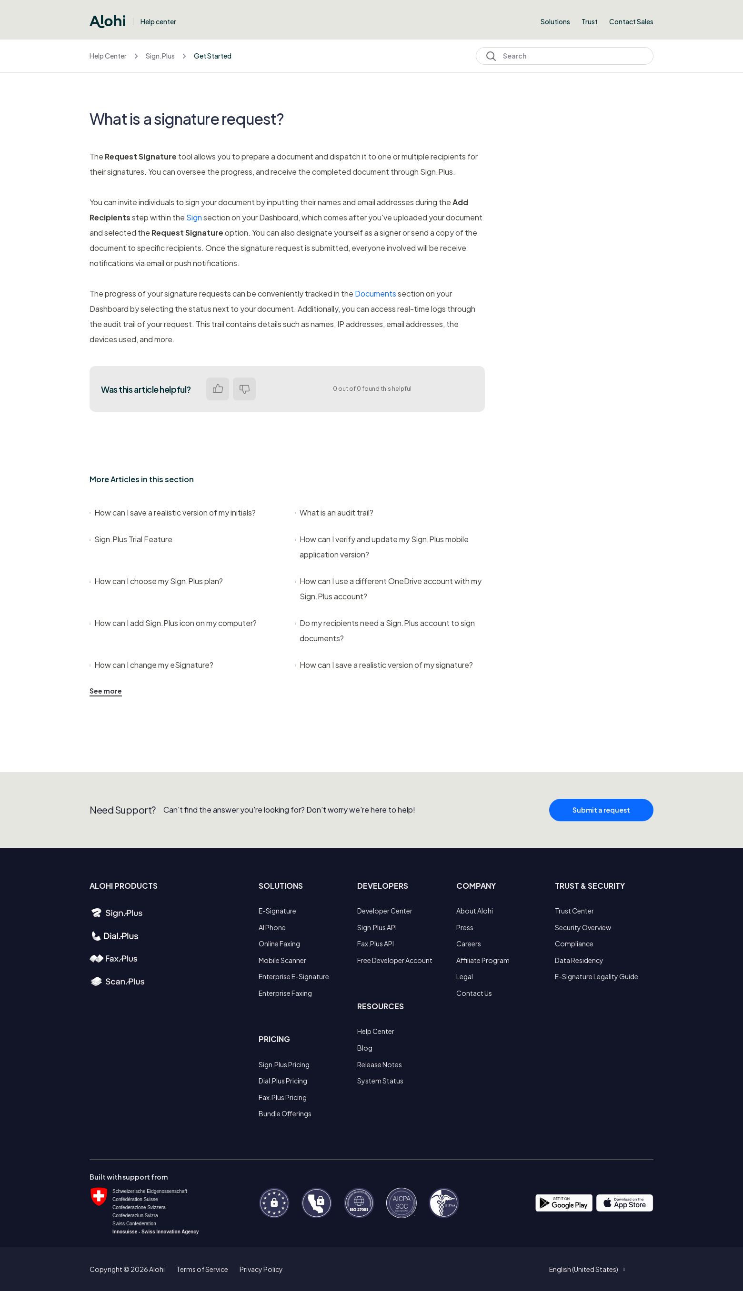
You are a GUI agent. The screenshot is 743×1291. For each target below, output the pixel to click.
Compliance (574, 943)
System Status (380, 1080)
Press (464, 927)
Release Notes (379, 1064)
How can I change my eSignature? (151, 665)
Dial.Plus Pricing (283, 1080)
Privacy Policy (261, 1269)
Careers (468, 943)
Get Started (212, 55)
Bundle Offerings (285, 1113)
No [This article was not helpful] (244, 388)
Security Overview (583, 927)
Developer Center (384, 910)
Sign (194, 217)
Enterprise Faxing (285, 993)
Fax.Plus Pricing (283, 1097)
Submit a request (601, 814)
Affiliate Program (483, 960)
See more (106, 690)
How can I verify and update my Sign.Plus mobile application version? (382, 546)
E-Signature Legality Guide (596, 976)
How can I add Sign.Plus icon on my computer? (173, 623)
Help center (158, 21)
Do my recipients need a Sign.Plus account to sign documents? (385, 630)
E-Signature (277, 910)
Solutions (555, 21)
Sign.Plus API (377, 927)
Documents (375, 293)
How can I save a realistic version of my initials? (173, 512)
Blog (364, 1047)
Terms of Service (202, 1269)
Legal (464, 976)
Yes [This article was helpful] (217, 388)
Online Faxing (279, 943)
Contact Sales (631, 21)
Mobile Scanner (282, 960)
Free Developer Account (394, 960)
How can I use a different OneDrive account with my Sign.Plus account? (388, 588)
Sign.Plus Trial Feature (131, 539)
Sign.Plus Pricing (284, 1064)
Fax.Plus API (375, 943)
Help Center (108, 55)
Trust (590, 21)
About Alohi (474, 910)
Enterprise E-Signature (294, 976)
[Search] (564, 56)
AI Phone (272, 927)
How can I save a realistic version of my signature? (384, 665)
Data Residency (579, 960)
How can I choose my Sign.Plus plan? (156, 581)
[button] (587, 1269)
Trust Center (574, 910)
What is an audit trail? (334, 512)
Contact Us (474, 993)
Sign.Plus (160, 55)
